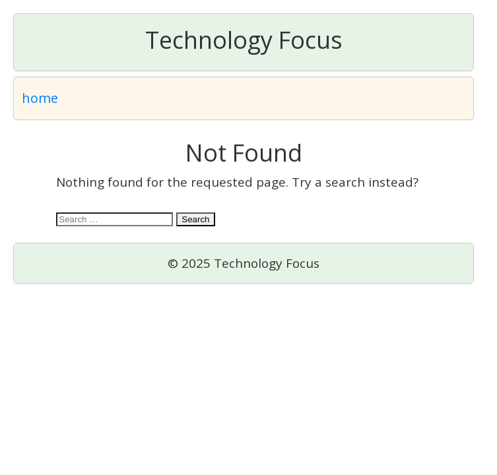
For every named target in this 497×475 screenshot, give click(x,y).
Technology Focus (244, 40)
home (40, 98)
